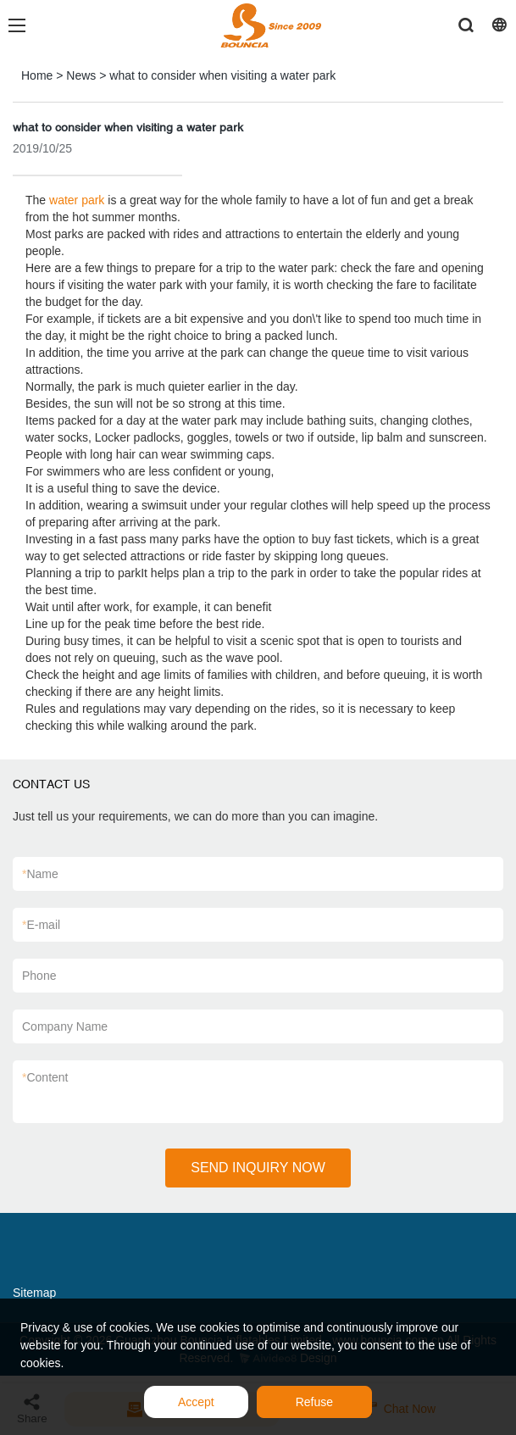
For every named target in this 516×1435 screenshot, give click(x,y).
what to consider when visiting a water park (222, 75)
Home (37, 75)
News (81, 75)
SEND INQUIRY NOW (258, 1167)
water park (76, 200)
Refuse (314, 1402)
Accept (196, 1402)
